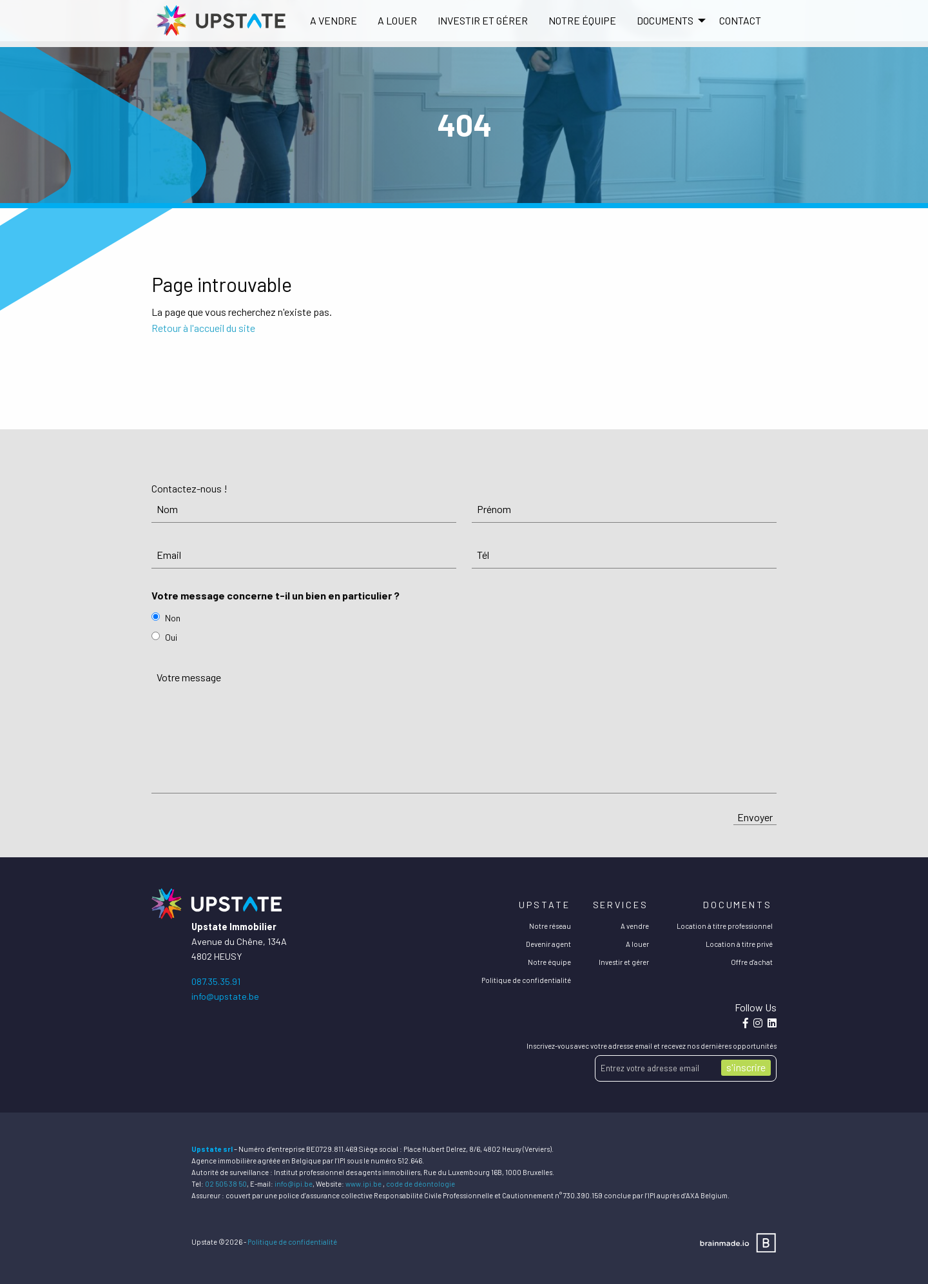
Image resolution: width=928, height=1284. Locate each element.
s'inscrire (746, 1067)
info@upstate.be (225, 996)
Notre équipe (582, 20)
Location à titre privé (739, 944)
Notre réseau (550, 926)
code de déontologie (420, 1184)
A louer (397, 20)
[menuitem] (333, 20)
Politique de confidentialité (526, 980)
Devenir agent (548, 944)
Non (172, 617)
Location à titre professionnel (725, 926)
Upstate (544, 904)
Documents (737, 904)
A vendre (333, 20)
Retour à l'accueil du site (203, 328)
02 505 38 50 (226, 1184)
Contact (740, 20)
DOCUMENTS (665, 20)
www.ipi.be (363, 1184)
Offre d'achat (752, 962)
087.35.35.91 (215, 981)
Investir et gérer (483, 20)
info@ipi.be (294, 1184)
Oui (171, 637)
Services (620, 904)
